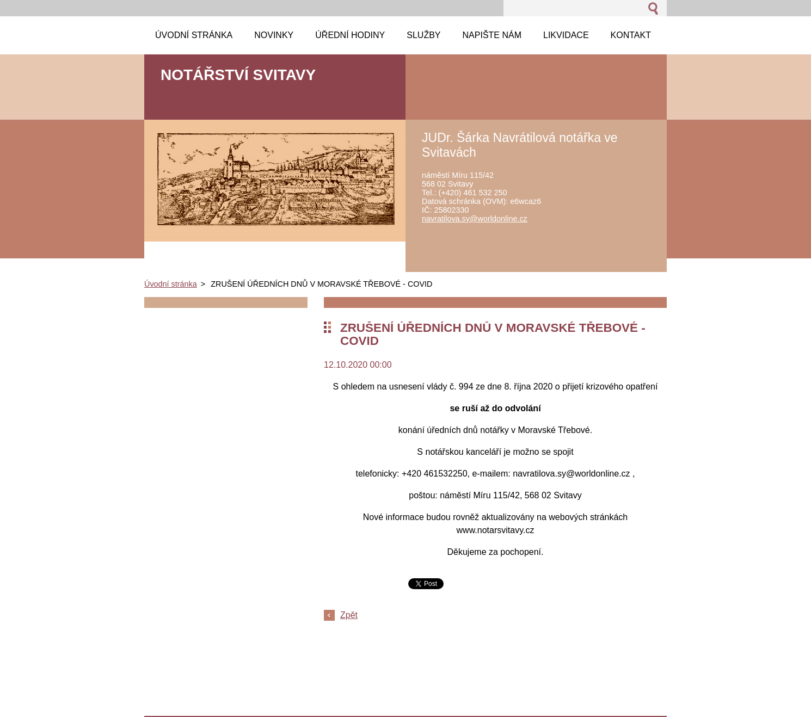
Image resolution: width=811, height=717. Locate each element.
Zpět (349, 615)
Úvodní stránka (170, 284)
